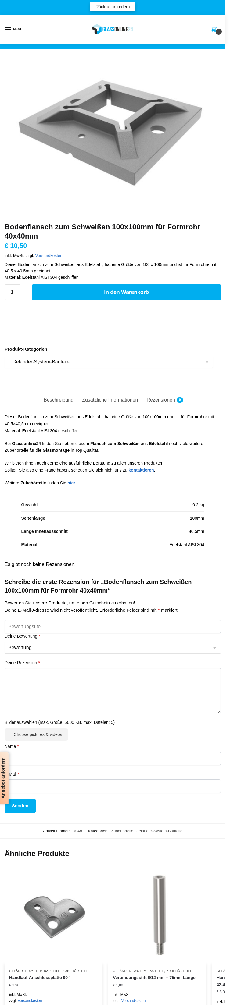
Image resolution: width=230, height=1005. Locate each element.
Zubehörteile (122, 831)
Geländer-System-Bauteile (158, 831)
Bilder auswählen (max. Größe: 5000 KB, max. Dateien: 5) (60, 722)
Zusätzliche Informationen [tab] (110, 399)
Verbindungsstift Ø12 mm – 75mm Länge (154, 977)
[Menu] (14, 29)
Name (12, 746)
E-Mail (12, 774)
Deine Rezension (22, 662)
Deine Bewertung (22, 636)
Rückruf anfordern (112, 6)
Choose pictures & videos (38, 734)
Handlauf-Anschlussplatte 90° (39, 977)
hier (71, 482)
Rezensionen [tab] (160, 400)
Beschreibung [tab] (59, 399)
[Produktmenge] (12, 292)
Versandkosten (49, 255)
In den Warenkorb (126, 292)
